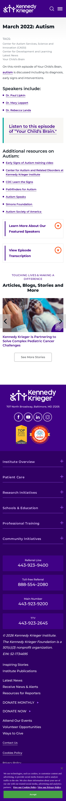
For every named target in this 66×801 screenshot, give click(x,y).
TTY (33, 621)
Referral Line (33, 563)
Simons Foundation (19, 204)
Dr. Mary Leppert (17, 102)
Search (52, 9)
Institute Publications (20, 671)
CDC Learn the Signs (19, 182)
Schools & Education (20, 508)
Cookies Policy (12, 752)
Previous (5, 321)
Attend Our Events (17, 721)
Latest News (12, 680)
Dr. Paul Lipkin (15, 95)
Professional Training (21, 523)
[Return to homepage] (20, 8)
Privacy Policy (12, 763)
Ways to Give (13, 733)
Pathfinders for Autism (21, 189)
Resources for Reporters (21, 693)
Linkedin (37, 417)
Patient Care (14, 477)
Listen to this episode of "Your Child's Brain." (33, 129)
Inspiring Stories (15, 665)
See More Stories (33, 357)
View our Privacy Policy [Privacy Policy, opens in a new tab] (49, 787)
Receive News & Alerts (20, 687)
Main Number (33, 601)
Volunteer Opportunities (22, 727)
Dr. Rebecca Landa (18, 110)
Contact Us (10, 742)
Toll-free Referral (33, 582)
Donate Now (14, 711)
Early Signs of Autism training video (29, 162)
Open (60, 9)
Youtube (28, 417)
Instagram (47, 417)
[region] (33, 782)
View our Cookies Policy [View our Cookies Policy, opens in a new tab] (25, 787)
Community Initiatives (22, 539)
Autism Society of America (24, 211)
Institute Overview (19, 462)
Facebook (18, 417)
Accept (33, 794)
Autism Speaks (16, 196)
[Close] (62, 768)
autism (8, 72)
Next (60, 321)
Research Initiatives (20, 493)
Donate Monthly (18, 703)
